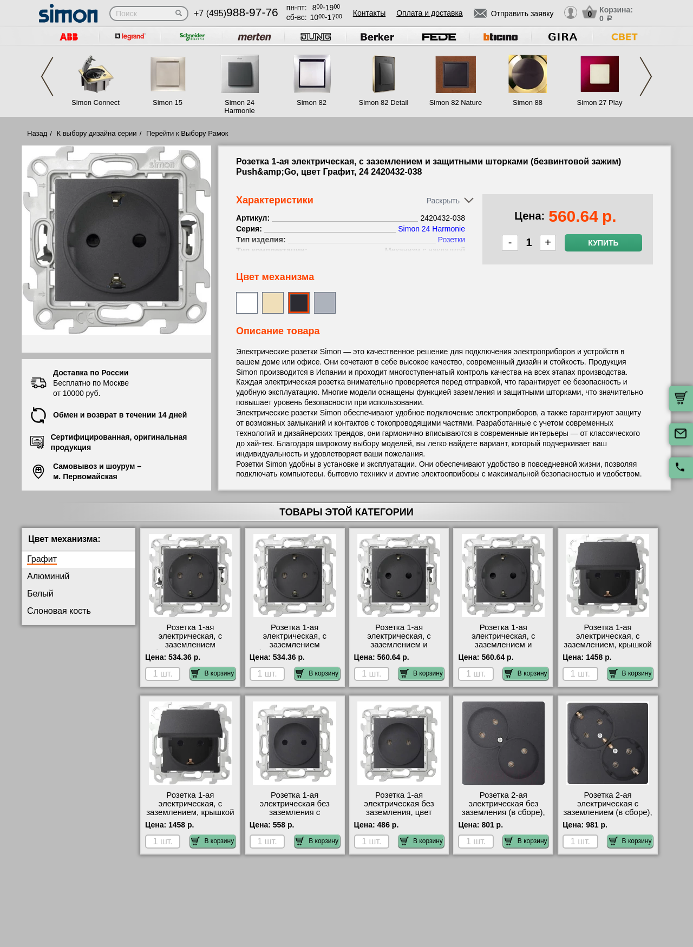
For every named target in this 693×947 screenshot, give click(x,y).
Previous (47, 76)
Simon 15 (167, 102)
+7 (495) (236, 13)
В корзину (212, 673)
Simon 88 (527, 102)
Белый (40, 593)
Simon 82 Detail (384, 102)
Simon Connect (95, 102)
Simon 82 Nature (455, 102)
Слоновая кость (59, 610)
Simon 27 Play (600, 102)
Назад (37, 133)
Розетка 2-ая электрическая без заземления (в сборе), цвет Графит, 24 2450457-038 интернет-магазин (503, 817)
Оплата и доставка (429, 13)
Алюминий (48, 576)
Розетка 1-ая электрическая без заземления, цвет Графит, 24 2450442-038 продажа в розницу (399, 812)
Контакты (369, 13)
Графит (42, 559)
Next (645, 76)
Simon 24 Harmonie (239, 106)
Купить (603, 243)
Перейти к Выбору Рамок (187, 133)
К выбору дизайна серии (97, 133)
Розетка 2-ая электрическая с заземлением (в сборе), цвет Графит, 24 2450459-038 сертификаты (607, 817)
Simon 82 (311, 102)
